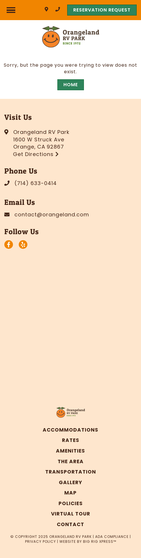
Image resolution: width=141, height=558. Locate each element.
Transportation (70, 471)
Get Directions (36, 154)
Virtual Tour (70, 513)
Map (70, 492)
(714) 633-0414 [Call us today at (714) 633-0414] (35, 183)
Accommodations (70, 429)
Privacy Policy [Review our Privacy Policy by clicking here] (40, 541)
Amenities (70, 450)
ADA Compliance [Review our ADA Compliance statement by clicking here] (112, 536)
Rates (70, 440)
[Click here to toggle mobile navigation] (11, 10)
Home (70, 84)
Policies (71, 503)
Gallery (70, 482)
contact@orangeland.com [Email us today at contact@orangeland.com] (51, 214)
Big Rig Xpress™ (99, 541)
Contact (70, 524)
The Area (71, 461)
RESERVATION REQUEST (102, 10)
